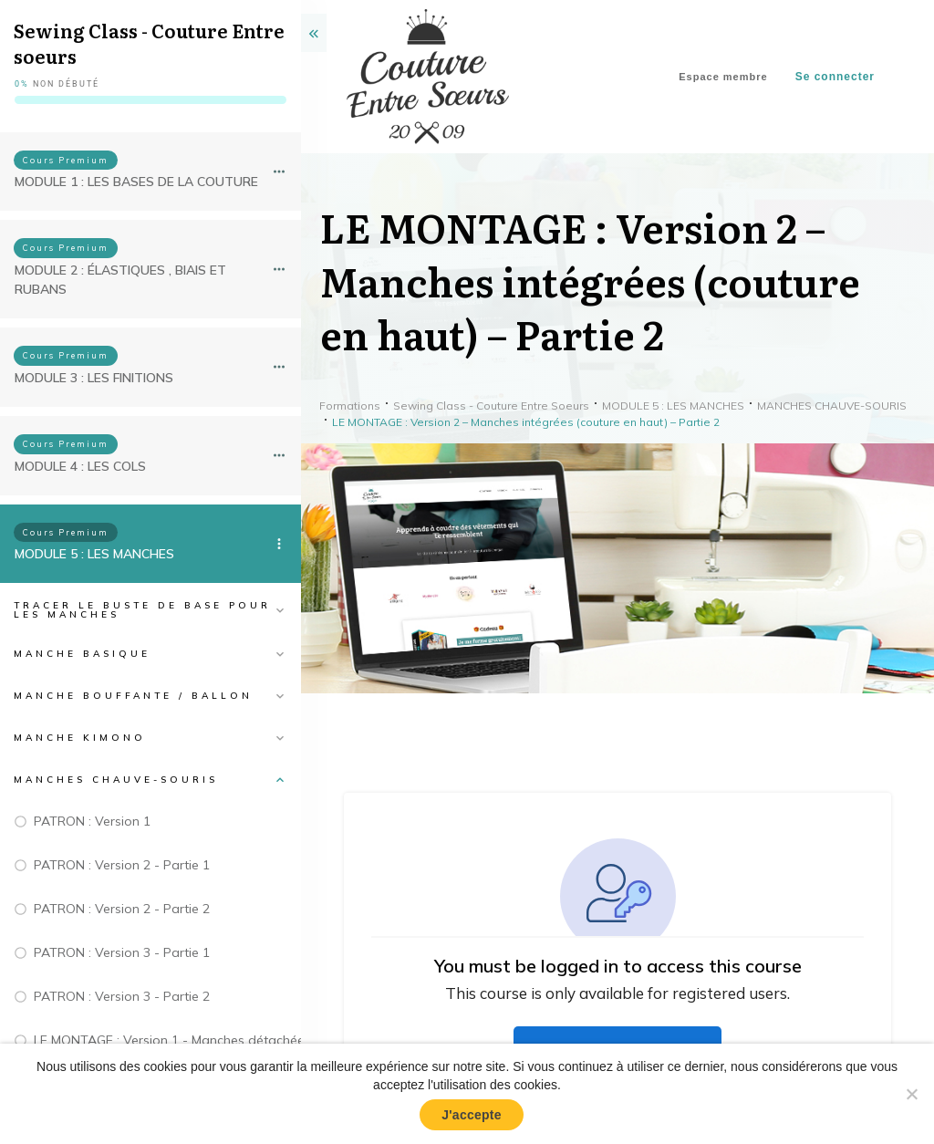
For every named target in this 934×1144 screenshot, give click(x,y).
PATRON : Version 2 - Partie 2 (122, 908)
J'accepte (471, 1115)
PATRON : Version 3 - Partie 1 (122, 952)
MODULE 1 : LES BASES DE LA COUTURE (136, 181)
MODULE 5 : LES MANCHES (94, 554)
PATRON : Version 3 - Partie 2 (122, 996)
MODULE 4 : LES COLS (80, 466)
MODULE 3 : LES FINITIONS (94, 377)
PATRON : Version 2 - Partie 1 (122, 865)
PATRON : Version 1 (92, 821)
